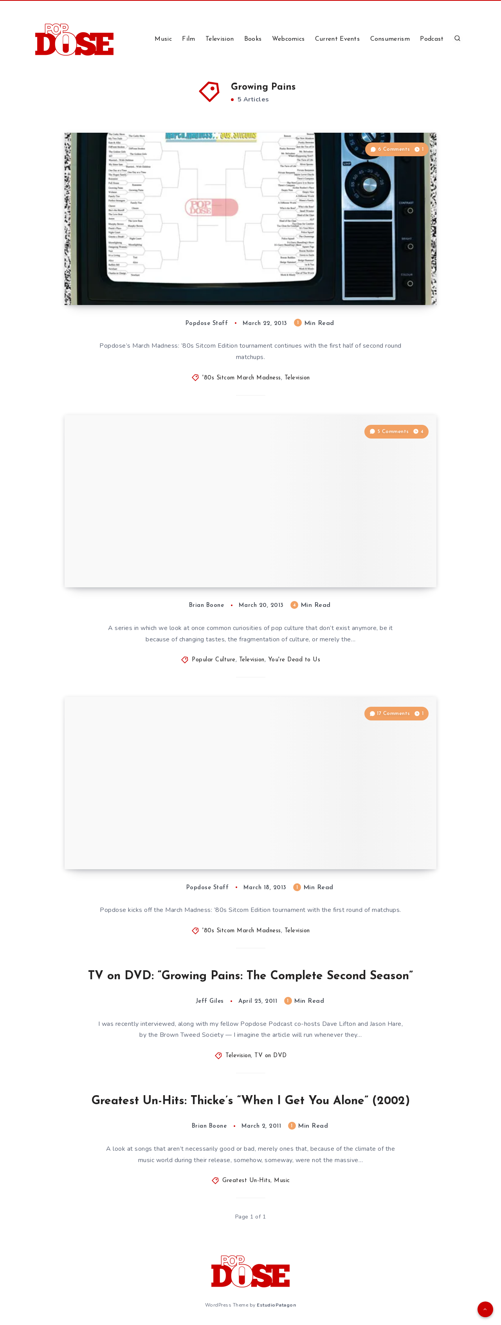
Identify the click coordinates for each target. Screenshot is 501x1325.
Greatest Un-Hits (246, 1181)
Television (219, 39)
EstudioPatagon (276, 1305)
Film (188, 39)
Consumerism (390, 39)
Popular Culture (214, 660)
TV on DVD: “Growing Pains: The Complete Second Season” (250, 976)
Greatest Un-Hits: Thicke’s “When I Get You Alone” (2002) (251, 1101)
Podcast (431, 39)
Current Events (337, 39)
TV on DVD (270, 1056)
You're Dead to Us (294, 660)
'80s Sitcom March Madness (241, 378)
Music (163, 39)
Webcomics (288, 39)
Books (253, 39)
